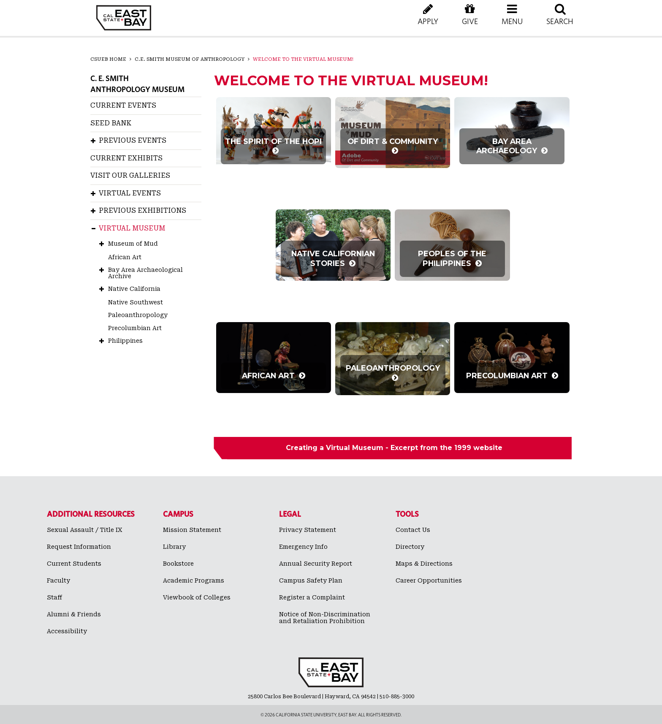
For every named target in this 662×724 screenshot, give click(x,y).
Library (174, 546)
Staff (54, 597)
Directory (410, 546)
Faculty (58, 580)
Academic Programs (193, 580)
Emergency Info (303, 546)
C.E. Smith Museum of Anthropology (189, 59)
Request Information (79, 546)
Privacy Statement (307, 529)
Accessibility (67, 631)
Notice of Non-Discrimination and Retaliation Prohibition (324, 617)
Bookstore (178, 563)
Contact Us (413, 529)
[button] (512, 21)
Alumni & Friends (74, 614)
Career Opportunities (429, 580)
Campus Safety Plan (310, 580)
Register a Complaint (312, 597)
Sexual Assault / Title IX (84, 529)
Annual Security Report (315, 563)
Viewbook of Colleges (197, 597)
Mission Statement (192, 529)
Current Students (74, 563)
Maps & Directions (424, 563)
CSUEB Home (108, 59)
